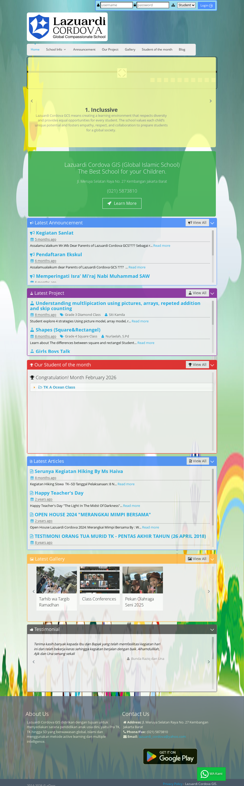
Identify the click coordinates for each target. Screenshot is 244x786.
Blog (182, 49)
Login (206, 5)
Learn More (122, 203)
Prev (33, 102)
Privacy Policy (172, 784)
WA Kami (211, 774)
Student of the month (157, 49)
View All (197, 222)
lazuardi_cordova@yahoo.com (162, 736)
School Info (56, 49)
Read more (161, 245)
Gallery (130, 49)
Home (35, 49)
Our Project (110, 49)
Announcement (84, 49)
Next (212, 102)
